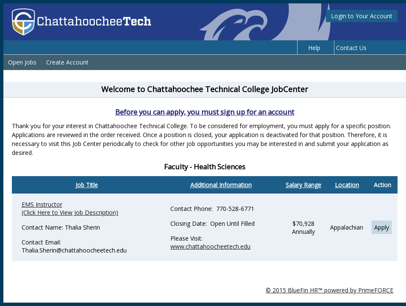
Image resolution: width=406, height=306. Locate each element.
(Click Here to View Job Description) (70, 212)
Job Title (86, 185)
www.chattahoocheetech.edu (210, 246)
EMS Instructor (42, 204)
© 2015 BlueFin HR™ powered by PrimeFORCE (329, 290)
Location (347, 185)
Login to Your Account (361, 16)
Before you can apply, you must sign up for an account (204, 112)
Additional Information (221, 185)
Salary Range (303, 185)
